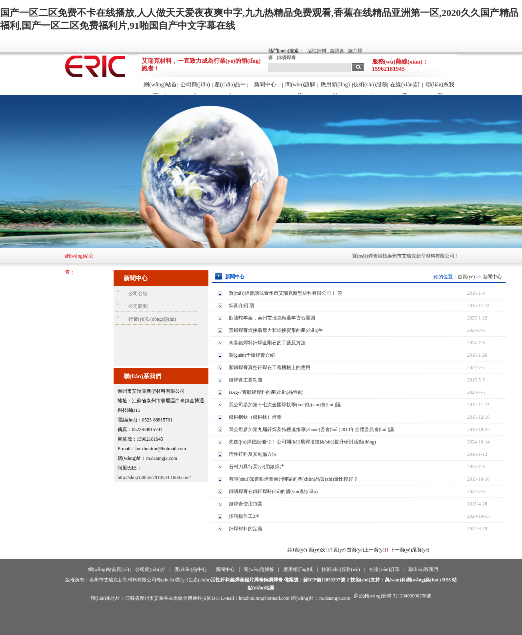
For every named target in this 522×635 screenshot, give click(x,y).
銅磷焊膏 (286, 57)
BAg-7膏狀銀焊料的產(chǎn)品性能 (266, 392)
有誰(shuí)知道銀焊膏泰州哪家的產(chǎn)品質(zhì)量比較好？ (293, 479)
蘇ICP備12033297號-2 (326, 580)
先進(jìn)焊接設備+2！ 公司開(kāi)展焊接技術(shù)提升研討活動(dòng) (302, 442)
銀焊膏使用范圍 (245, 504)
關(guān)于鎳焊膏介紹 (252, 355)
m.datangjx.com (161, 458)
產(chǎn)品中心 (230, 88)
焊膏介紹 (238, 305)
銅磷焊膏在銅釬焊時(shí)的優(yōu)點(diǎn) (273, 491)
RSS (446, 580)
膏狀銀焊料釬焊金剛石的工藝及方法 (267, 342)
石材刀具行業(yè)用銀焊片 (256, 466)
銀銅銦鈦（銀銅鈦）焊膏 (255, 417)
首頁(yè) (466, 277)
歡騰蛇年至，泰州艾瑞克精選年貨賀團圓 (272, 318)
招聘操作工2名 (244, 516)
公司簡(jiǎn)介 (195, 88)
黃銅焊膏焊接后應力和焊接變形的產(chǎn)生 (276, 330)
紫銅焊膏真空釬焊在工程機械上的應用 (269, 367)
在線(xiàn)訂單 (405, 88)
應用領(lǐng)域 (335, 88)
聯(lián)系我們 (440, 88)
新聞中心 (265, 85)
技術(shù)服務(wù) (370, 88)
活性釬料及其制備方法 (253, 454)
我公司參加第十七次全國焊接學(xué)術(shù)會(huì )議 (285, 404)
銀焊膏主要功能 (245, 380)
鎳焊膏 (337, 51)
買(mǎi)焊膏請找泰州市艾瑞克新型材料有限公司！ (409, 256)
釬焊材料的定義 (245, 528)
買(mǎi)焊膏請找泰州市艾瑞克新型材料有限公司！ (282, 293)
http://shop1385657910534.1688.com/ (154, 477)
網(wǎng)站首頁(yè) (160, 88)
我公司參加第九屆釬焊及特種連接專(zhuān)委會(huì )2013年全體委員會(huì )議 (311, 429)
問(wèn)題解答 (300, 88)
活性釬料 (316, 51)
